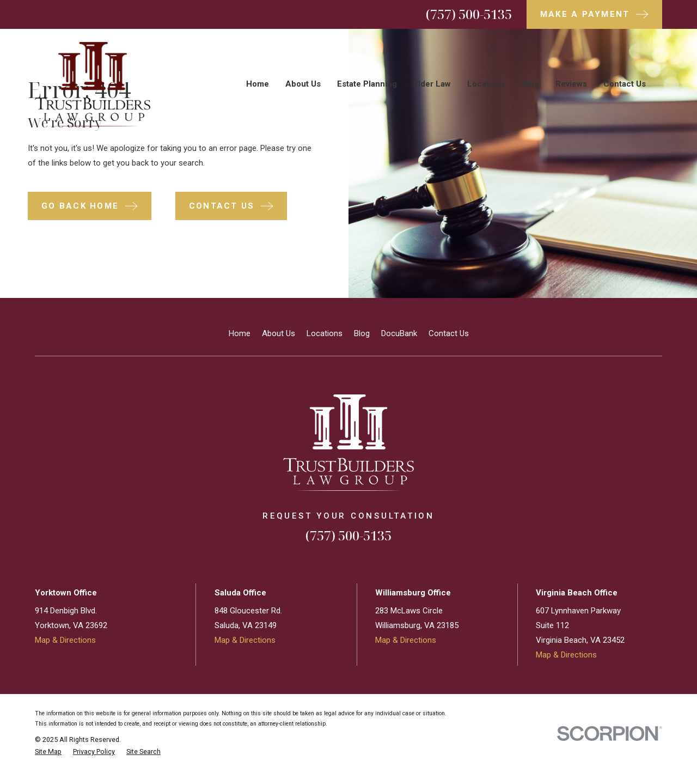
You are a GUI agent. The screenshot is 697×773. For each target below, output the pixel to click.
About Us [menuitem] (303, 84)
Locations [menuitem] (486, 84)
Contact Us (449, 333)
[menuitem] (48, 752)
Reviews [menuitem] (571, 84)
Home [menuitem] (257, 84)
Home (239, 333)
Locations (325, 333)
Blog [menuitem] (530, 84)
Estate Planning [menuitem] (367, 84)
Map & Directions (65, 640)
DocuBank (399, 333)
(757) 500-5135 (469, 14)
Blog (362, 333)
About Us (278, 333)
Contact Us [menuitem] (624, 84)
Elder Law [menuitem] (432, 84)
